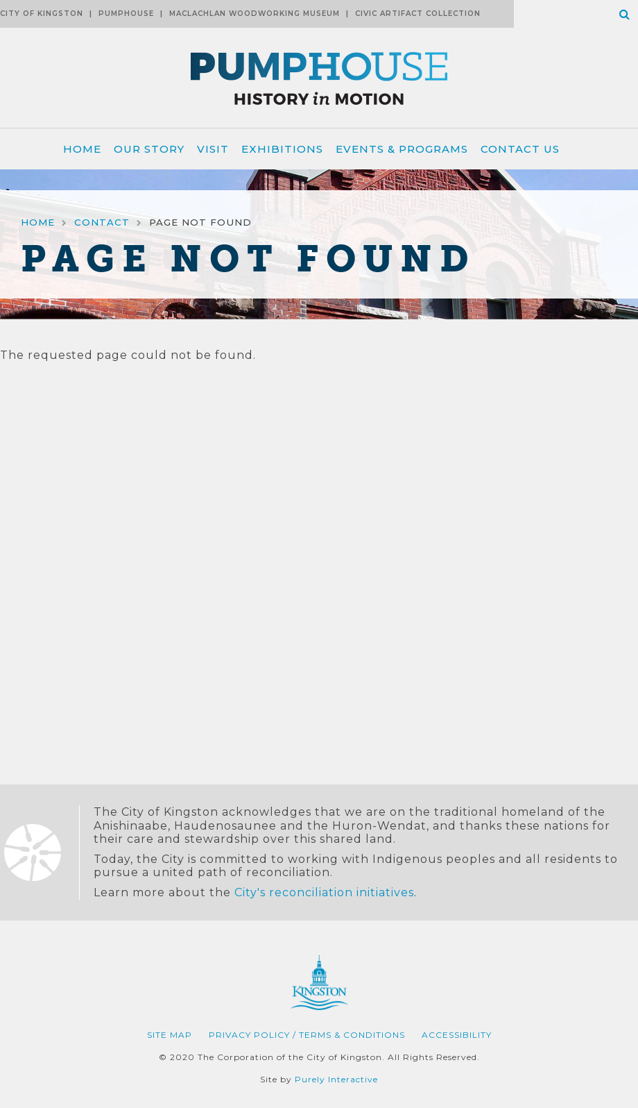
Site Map (169, 1035)
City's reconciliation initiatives (324, 892)
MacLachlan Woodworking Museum (254, 13)
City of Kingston (41, 13)
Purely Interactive (336, 1079)
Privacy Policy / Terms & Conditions (307, 1035)
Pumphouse (126, 13)
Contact (102, 222)
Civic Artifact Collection (418, 13)
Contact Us (520, 149)
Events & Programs (402, 149)
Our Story (149, 149)
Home (82, 149)
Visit (213, 149)
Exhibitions (282, 149)
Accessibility (457, 1035)
